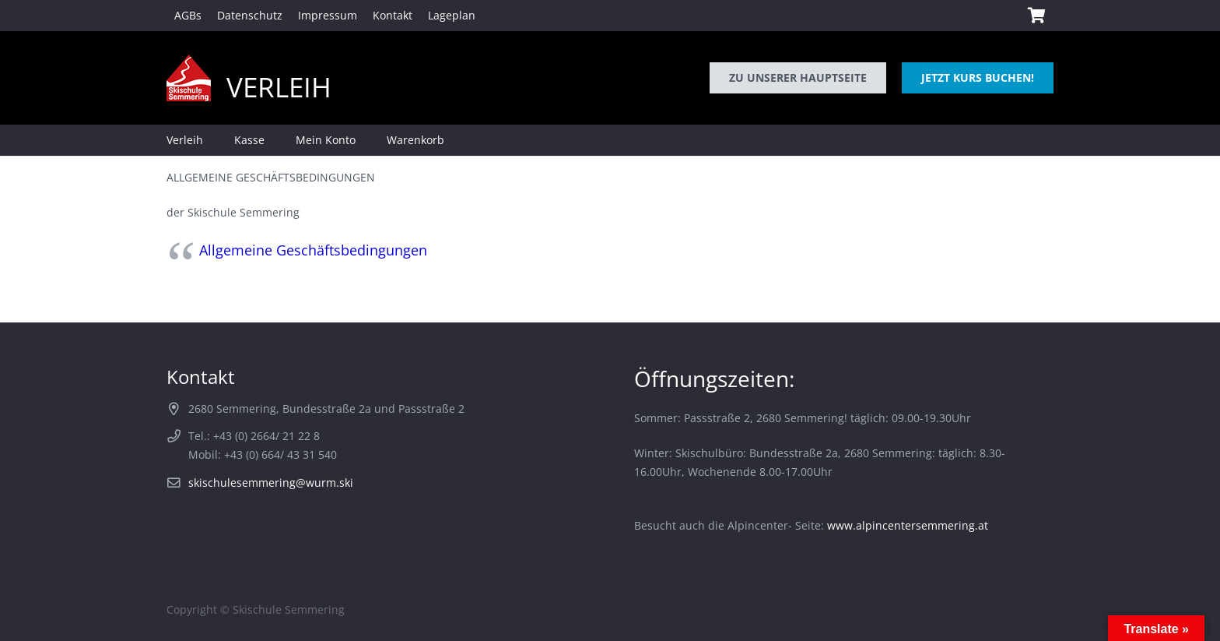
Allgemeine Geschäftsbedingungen (313, 250)
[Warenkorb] (1036, 15)
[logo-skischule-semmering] (189, 78)
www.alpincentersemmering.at (907, 525)
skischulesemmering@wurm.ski (270, 482)
